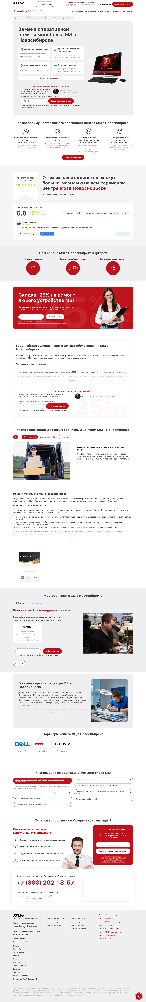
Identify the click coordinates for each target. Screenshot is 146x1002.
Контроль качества (20, 976)
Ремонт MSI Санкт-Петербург (109, 922)
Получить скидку (55, 317)
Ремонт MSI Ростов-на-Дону (109, 929)
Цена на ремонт (90, 11)
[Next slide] (22, 663)
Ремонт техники (44, 4)
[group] (22, 746)
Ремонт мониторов (78, 925)
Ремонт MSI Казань (105, 939)
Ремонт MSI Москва (105, 918)
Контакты (16, 962)
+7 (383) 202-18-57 (88, 2)
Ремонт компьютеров (55, 918)
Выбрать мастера (52, 651)
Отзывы (100, 11)
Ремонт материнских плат (57, 922)
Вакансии (16, 969)
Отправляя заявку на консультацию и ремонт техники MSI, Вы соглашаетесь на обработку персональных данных (113, 859)
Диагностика (44, 437)
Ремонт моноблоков (55, 925)
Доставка (16, 956)
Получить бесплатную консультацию (113, 851)
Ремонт (55, 437)
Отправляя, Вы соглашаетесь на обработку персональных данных (36, 655)
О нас (107, 11)
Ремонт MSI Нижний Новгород (109, 932)
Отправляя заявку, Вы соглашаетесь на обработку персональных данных (42, 323)
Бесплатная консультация (61, 101)
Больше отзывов (123, 234)
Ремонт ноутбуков (78, 918)
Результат (66, 437)
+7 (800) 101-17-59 (72, 2)
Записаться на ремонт (57, 406)
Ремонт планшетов (78, 929)
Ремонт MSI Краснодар (107, 925)
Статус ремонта (103, 4)
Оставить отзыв (47, 234)
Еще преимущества (73, 157)
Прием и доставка (30, 437)
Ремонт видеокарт (78, 922)
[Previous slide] (15, 663)
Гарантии (129, 11)
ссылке (25, 981)
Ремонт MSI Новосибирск (108, 935)
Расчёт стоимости (118, 11)
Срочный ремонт (77, 11)
